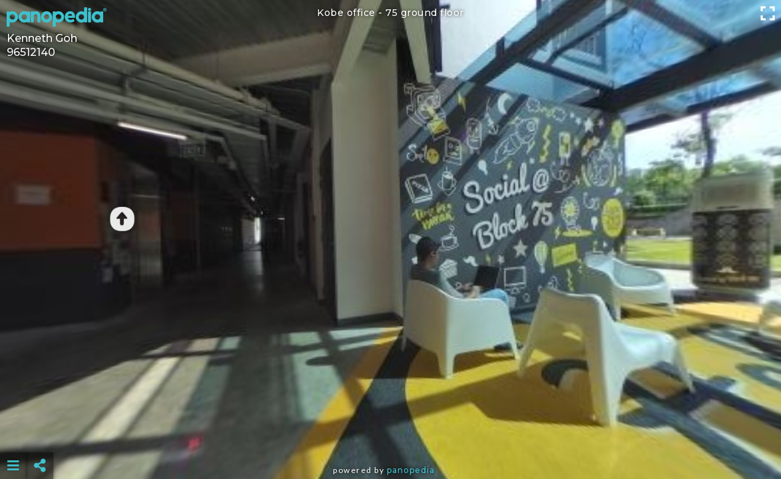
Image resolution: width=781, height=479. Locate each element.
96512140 (31, 52)
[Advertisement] (390, 432)
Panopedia (411, 470)
